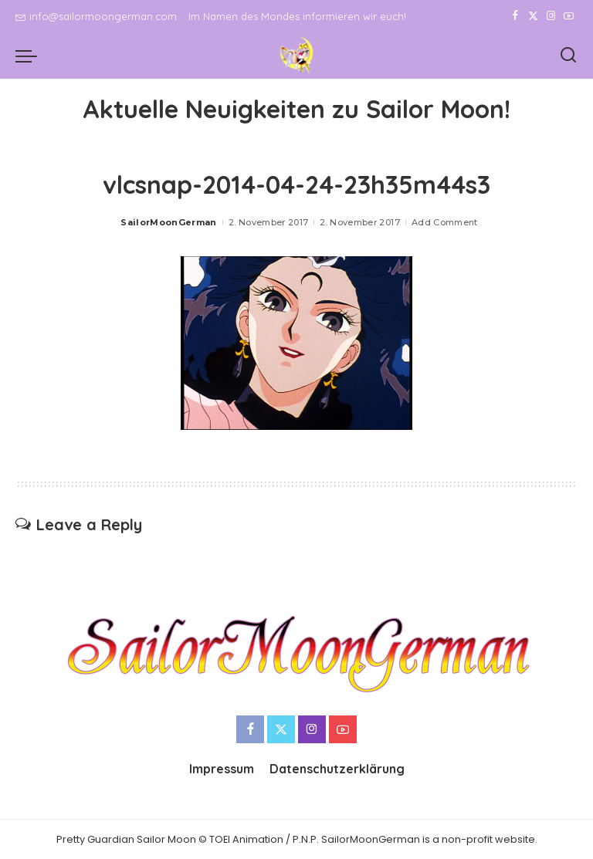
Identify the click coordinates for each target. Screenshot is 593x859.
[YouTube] (569, 16)
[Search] (568, 55)
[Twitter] (533, 16)
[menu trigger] (30, 55)
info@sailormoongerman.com (96, 16)
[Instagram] (551, 16)
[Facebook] (515, 16)
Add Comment (445, 222)
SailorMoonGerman (168, 222)
